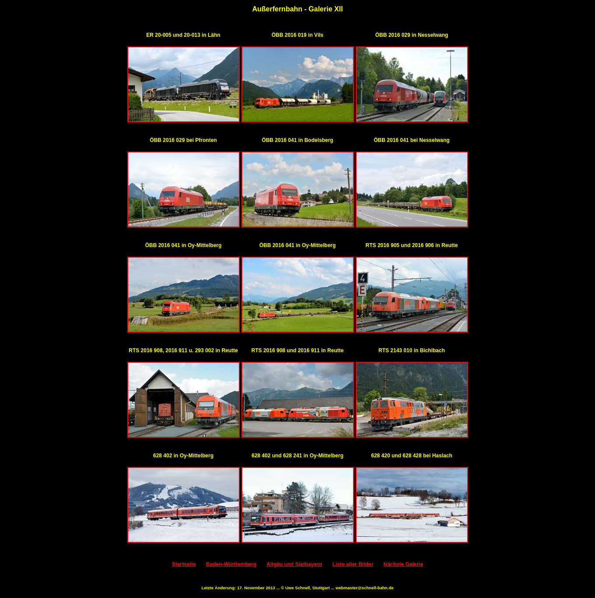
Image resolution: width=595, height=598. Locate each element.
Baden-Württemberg (231, 564)
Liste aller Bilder (352, 564)
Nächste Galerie (403, 564)
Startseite (184, 564)
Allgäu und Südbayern (294, 564)
